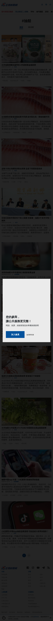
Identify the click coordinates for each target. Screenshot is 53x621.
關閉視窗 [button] (30, 335)
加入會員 (15, 334)
